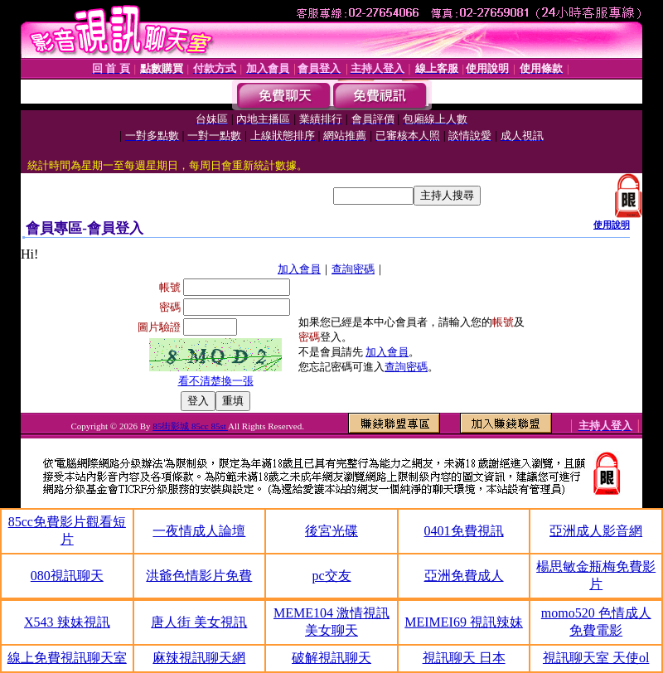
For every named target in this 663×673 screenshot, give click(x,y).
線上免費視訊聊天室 (67, 658)
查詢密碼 (353, 269)
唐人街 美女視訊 (199, 622)
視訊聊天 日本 (464, 658)
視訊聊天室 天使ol (596, 658)
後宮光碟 (331, 531)
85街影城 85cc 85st (190, 426)
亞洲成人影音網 (595, 531)
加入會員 (299, 269)
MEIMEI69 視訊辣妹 (463, 622)
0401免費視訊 (464, 531)
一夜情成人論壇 (198, 531)
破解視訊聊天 (331, 658)
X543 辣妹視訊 (67, 622)
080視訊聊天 (67, 576)
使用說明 (611, 225)
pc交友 (331, 576)
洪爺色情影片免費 (199, 576)
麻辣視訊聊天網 (198, 658)
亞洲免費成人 (464, 576)
